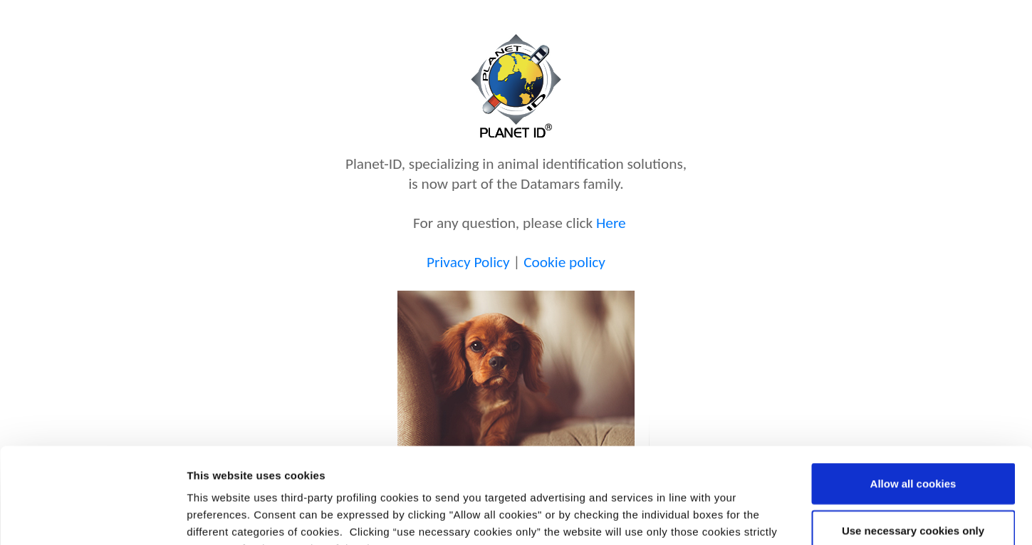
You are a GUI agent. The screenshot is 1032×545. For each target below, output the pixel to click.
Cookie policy (564, 262)
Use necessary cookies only (913, 441)
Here (611, 223)
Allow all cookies (913, 394)
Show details (747, 517)
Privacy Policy (468, 262)
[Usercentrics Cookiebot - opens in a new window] (92, 517)
